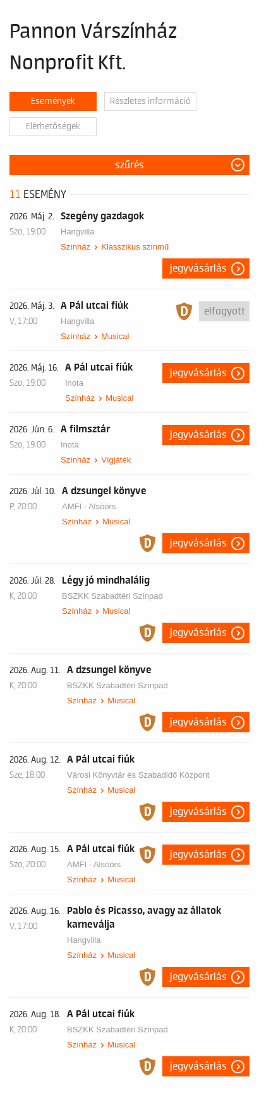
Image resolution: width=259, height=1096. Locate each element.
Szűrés (129, 165)
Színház (75, 246)
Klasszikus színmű (135, 246)
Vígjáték (116, 459)
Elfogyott (224, 311)
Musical (115, 336)
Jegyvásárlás (198, 268)
